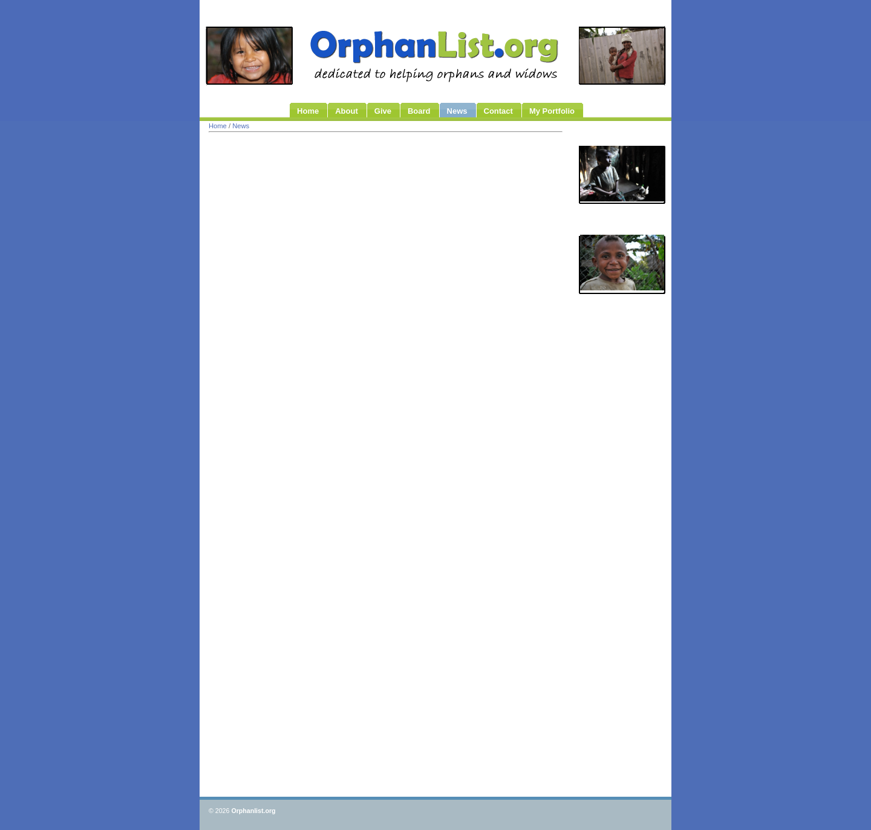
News (240, 125)
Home (218, 125)
